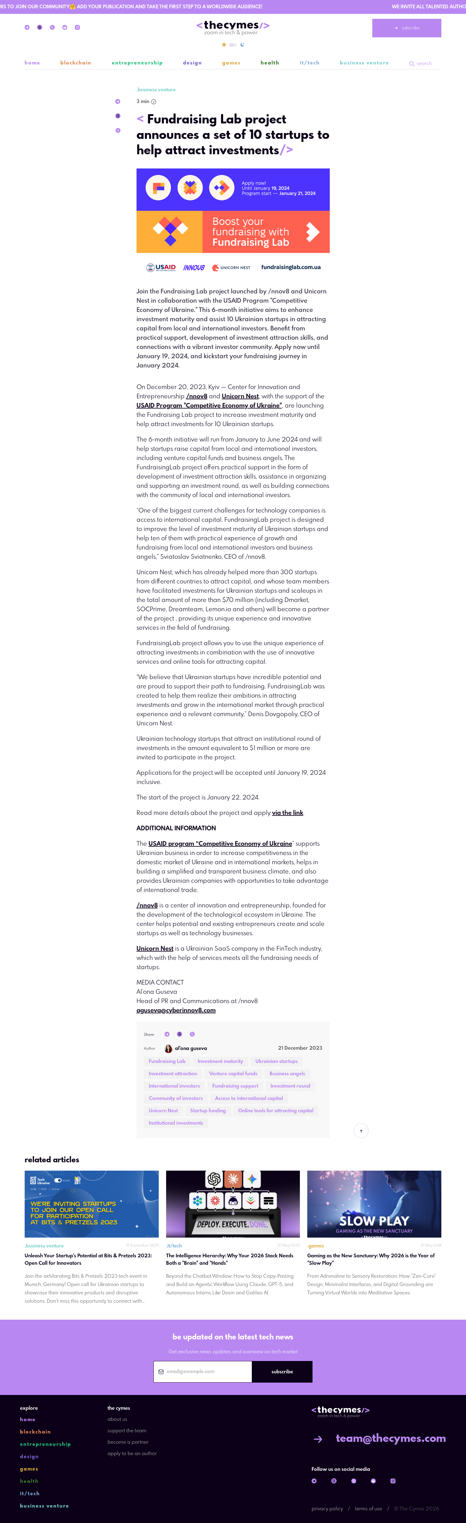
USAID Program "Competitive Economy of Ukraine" (209, 406)
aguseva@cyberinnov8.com (176, 1010)
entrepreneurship (137, 63)
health (270, 63)
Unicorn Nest (240, 396)
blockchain (76, 63)
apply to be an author (132, 1453)
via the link (287, 813)
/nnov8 (196, 396)
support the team (127, 1431)
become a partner (128, 1442)
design (192, 63)
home (32, 63)
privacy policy (327, 1509)
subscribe (407, 28)
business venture (364, 63)
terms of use (368, 1509)
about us (117, 1419)
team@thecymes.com (379, 1439)
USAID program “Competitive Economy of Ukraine (220, 844)
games (231, 63)
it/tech (310, 63)
